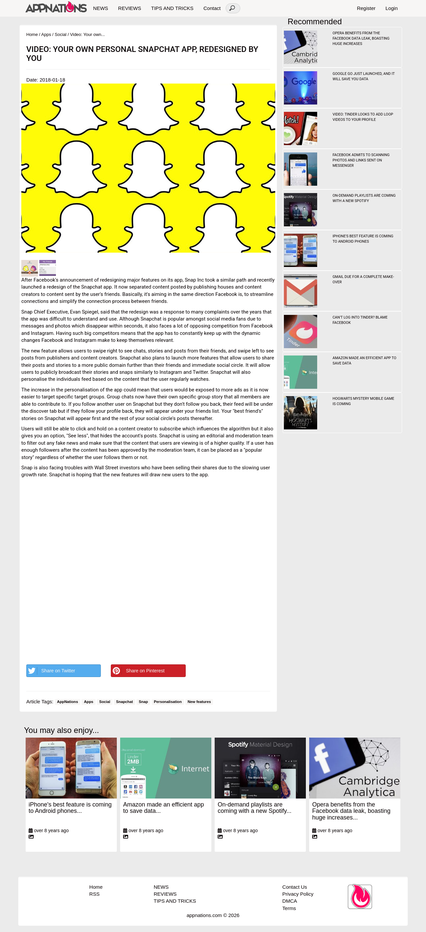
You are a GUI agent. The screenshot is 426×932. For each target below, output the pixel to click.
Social (60, 34)
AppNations (67, 702)
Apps (46, 34)
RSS (94, 894)
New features (199, 702)
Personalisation (168, 702)
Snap (143, 702)
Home (32, 34)
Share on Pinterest (137, 670)
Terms (289, 908)
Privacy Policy (297, 894)
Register (366, 8)
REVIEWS (129, 8)
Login (391, 8)
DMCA (289, 901)
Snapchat (124, 702)
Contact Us (294, 887)
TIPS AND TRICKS (172, 8)
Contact (212, 8)
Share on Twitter (51, 670)
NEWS (100, 8)
